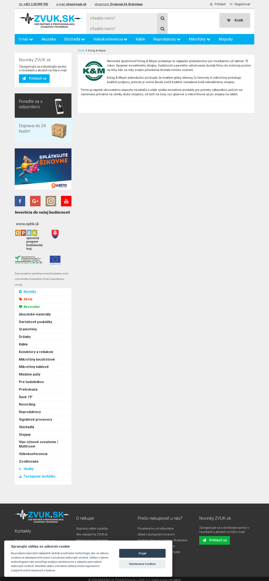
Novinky (27, 50)
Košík (235, 20)
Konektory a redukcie (36, 110)
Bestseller (29, 65)
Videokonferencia (110, 37)
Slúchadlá (74, 37)
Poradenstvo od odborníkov (156, 526)
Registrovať (240, 4)
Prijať (142, 553)
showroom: (118, 4)
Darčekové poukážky (35, 80)
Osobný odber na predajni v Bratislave (162, 538)
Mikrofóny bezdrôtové (37, 118)
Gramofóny (28, 88)
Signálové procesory (35, 178)
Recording (27, 163)
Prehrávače (28, 148)
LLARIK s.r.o (143, 577)
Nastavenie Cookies (142, 563)
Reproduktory (167, 37)
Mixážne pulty (29, 133)
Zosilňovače (28, 220)
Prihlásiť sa (34, 279)
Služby (26, 227)
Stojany (25, 193)
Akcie (26, 58)
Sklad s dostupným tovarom (156, 532)
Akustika (48, 37)
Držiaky (25, 95)
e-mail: (71, 4)
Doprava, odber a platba (92, 526)
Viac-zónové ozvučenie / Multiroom (38, 202)
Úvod (81, 48)
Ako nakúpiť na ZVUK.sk (92, 532)
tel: (33, 4)
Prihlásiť (217, 4)
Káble (140, 37)
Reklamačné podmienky (92, 538)
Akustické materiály (35, 73)
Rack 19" (26, 155)
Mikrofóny (199, 37)
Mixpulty (226, 37)
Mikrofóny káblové (34, 125)
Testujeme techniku (37, 235)
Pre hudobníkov (31, 140)
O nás (26, 37)
